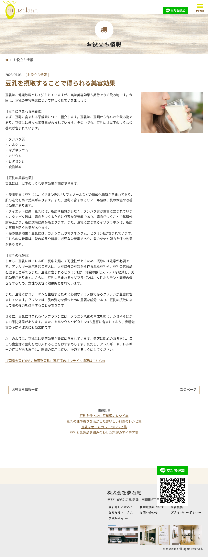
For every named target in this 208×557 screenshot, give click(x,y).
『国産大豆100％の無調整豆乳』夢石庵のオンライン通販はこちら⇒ (55, 360)
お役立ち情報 (37, 74)
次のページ (188, 389)
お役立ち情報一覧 (25, 389)
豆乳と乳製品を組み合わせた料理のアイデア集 (104, 432)
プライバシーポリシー (186, 512)
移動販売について (152, 507)
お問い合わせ (149, 512)
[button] (200, 8)
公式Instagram (118, 518)
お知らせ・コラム (121, 512)
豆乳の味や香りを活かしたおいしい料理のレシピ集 (104, 421)
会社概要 (177, 507)
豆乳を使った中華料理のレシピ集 (104, 415)
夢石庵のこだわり (121, 507)
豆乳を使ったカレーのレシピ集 (104, 426)
